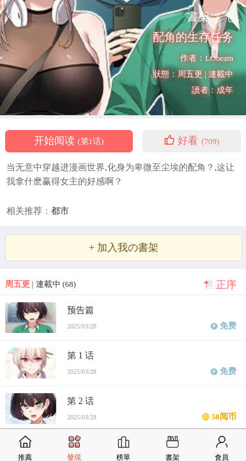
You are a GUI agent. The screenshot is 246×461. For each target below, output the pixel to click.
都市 (60, 211)
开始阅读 (69, 141)
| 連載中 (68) (40, 284)
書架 (198, 16)
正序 (226, 285)
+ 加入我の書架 (123, 248)
